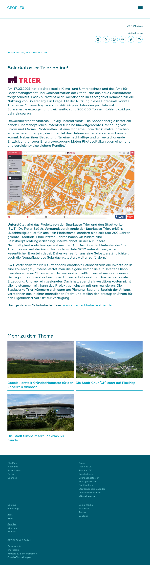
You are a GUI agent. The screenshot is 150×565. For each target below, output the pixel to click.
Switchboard (14, 470)
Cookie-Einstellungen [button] (19, 557)
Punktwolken (86, 485)
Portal (10, 474)
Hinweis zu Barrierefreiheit (22, 553)
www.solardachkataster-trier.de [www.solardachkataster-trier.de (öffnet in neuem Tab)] (87, 305)
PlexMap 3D (85, 470)
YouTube (83, 515)
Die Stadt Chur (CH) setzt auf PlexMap (105, 383)
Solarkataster (36, 52)
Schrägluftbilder (88, 481)
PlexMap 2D (85, 466)
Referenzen (15, 52)
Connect (12, 477)
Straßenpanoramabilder (92, 488)
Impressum (13, 549)
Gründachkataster (89, 477)
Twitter (83, 512)
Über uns (12, 527)
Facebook (84, 508)
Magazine (12, 466)
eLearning (13, 508)
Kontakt (11, 531)
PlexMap (12, 462)
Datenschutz (14, 546)
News (10, 518)
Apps (82, 462)
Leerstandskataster (90, 492)
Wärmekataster (87, 496)
